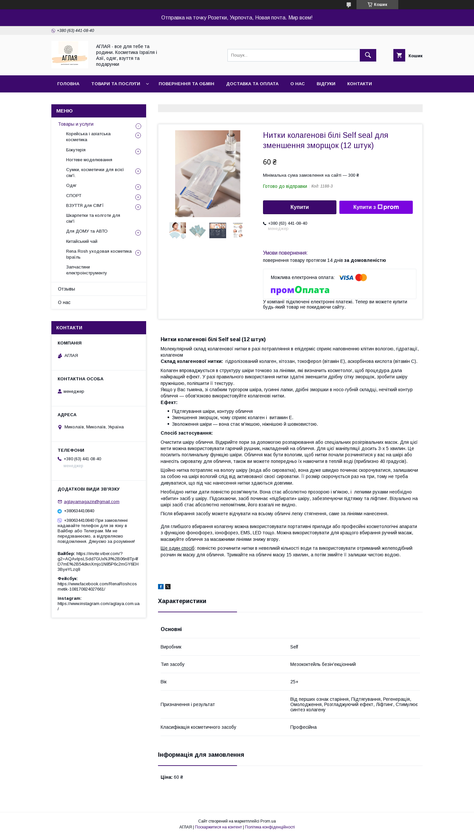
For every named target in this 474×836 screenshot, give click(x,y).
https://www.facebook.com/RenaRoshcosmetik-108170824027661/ (97, 586)
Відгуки (326, 83)
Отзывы (66, 288)
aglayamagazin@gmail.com (91, 501)
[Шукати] (368, 55)
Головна (68, 83)
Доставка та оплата (252, 83)
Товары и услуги (75, 124)
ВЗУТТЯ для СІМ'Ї (85, 205)
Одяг (71, 185)
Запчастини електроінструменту (86, 270)
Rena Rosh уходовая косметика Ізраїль (99, 254)
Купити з (376, 207)
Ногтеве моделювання (89, 159)
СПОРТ (73, 195)
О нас (297, 83)
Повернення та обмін (186, 83)
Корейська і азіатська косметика (88, 136)
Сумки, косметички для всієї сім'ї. (95, 172)
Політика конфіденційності (270, 827)
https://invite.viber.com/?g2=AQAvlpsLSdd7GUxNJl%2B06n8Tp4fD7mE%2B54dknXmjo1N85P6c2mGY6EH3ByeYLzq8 (98, 561)
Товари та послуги (115, 83)
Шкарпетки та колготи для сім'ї (93, 218)
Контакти (359, 83)
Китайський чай (81, 241)
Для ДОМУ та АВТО (87, 231)
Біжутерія (76, 149)
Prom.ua (268, 821)
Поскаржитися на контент (218, 827)
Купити (300, 207)
